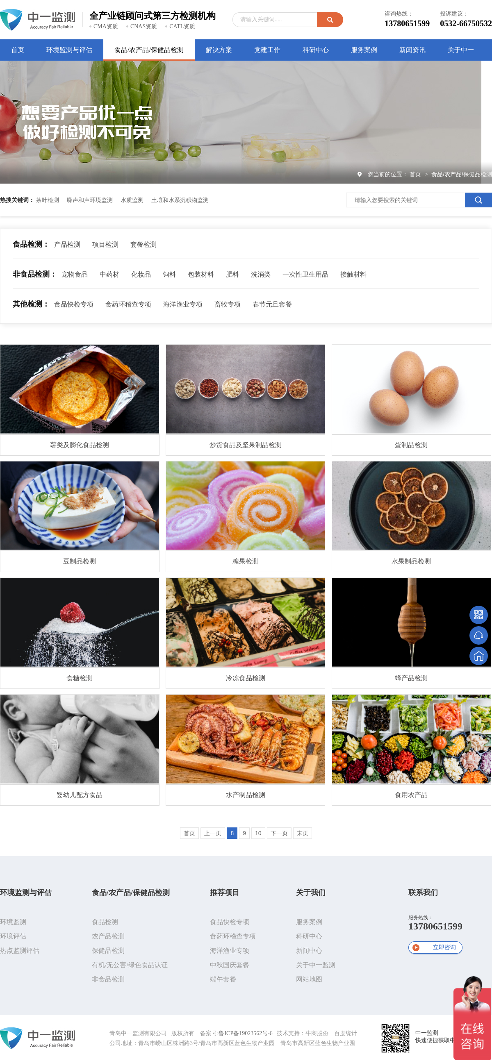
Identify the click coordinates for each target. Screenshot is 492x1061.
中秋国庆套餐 (229, 964)
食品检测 (105, 921)
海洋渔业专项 (183, 304)
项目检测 (105, 244)
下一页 (279, 833)
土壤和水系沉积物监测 (180, 200)
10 (258, 833)
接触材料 (353, 274)
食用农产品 (411, 794)
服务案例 (309, 921)
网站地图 (309, 979)
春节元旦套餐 (272, 304)
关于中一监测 (315, 964)
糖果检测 (245, 561)
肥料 (232, 274)
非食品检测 (108, 979)
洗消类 (261, 274)
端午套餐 (223, 979)
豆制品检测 (79, 561)
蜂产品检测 (411, 678)
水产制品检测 (245, 794)
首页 (416, 174)
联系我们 (423, 892)
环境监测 (13, 921)
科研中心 (309, 936)
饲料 (169, 274)
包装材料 (201, 274)
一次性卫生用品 (305, 274)
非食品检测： (35, 274)
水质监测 (132, 200)
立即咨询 (444, 947)
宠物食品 (74, 274)
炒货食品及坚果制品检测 (246, 444)
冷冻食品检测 (245, 678)
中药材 (109, 274)
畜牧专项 (227, 304)
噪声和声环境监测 (90, 200)
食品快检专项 (73, 304)
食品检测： (31, 244)
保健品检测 (108, 950)
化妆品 (141, 274)
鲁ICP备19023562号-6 (245, 1033)
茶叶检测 (47, 200)
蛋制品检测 (411, 444)
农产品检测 (108, 936)
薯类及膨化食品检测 (79, 444)
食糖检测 (79, 678)
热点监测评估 (19, 950)
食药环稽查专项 (128, 304)
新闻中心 (309, 950)
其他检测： (31, 304)
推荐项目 (224, 892)
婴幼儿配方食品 (79, 794)
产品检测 (67, 244)
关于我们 (311, 892)
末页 (302, 833)
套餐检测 (143, 244)
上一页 (212, 833)
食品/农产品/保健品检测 (461, 174)
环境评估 (13, 936)
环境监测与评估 (26, 892)
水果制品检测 (411, 561)
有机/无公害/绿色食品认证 (130, 964)
